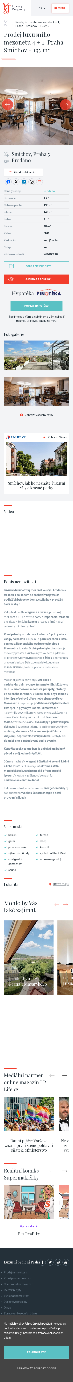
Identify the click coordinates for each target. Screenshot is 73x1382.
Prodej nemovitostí (15, 1272)
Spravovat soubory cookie (36, 1368)
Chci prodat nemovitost (18, 1284)
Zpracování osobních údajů (20, 1313)
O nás (7, 1307)
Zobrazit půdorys (39, 266)
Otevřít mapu (59, 884)
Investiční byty (12, 1290)
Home (7, 22)
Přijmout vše (36, 1352)
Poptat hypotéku (36, 306)
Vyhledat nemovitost (16, 1295)
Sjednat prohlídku (39, 279)
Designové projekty (15, 1301)
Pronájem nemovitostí (17, 1278)
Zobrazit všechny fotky (36, 414)
